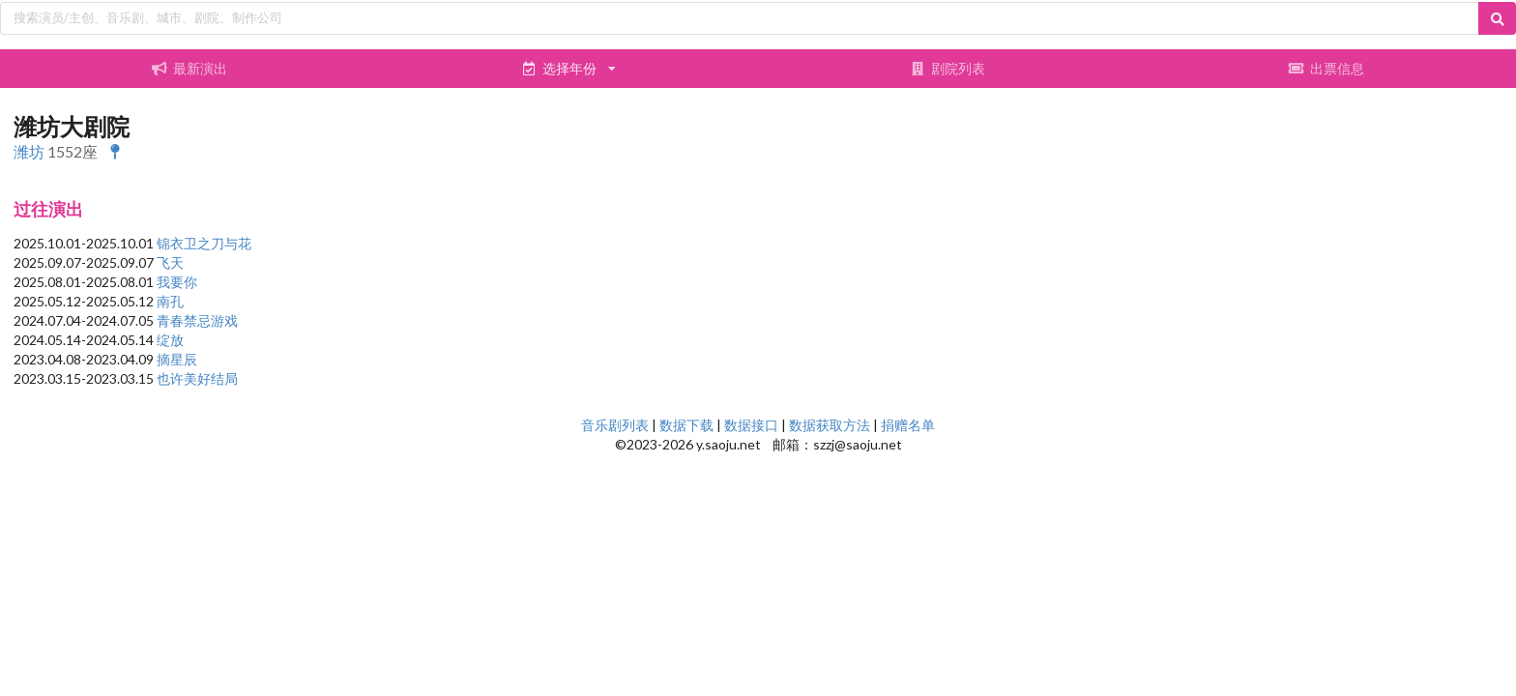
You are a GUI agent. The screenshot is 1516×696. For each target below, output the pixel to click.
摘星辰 (177, 359)
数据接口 (751, 425)
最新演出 (189, 68)
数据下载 (686, 425)
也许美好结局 (197, 378)
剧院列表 (947, 68)
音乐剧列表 (615, 425)
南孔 (170, 301)
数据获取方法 (829, 425)
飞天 (170, 262)
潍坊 (29, 151)
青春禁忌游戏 (197, 320)
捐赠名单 (908, 425)
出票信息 (1326, 68)
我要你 (177, 282)
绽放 (170, 340)
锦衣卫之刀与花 (204, 243)
